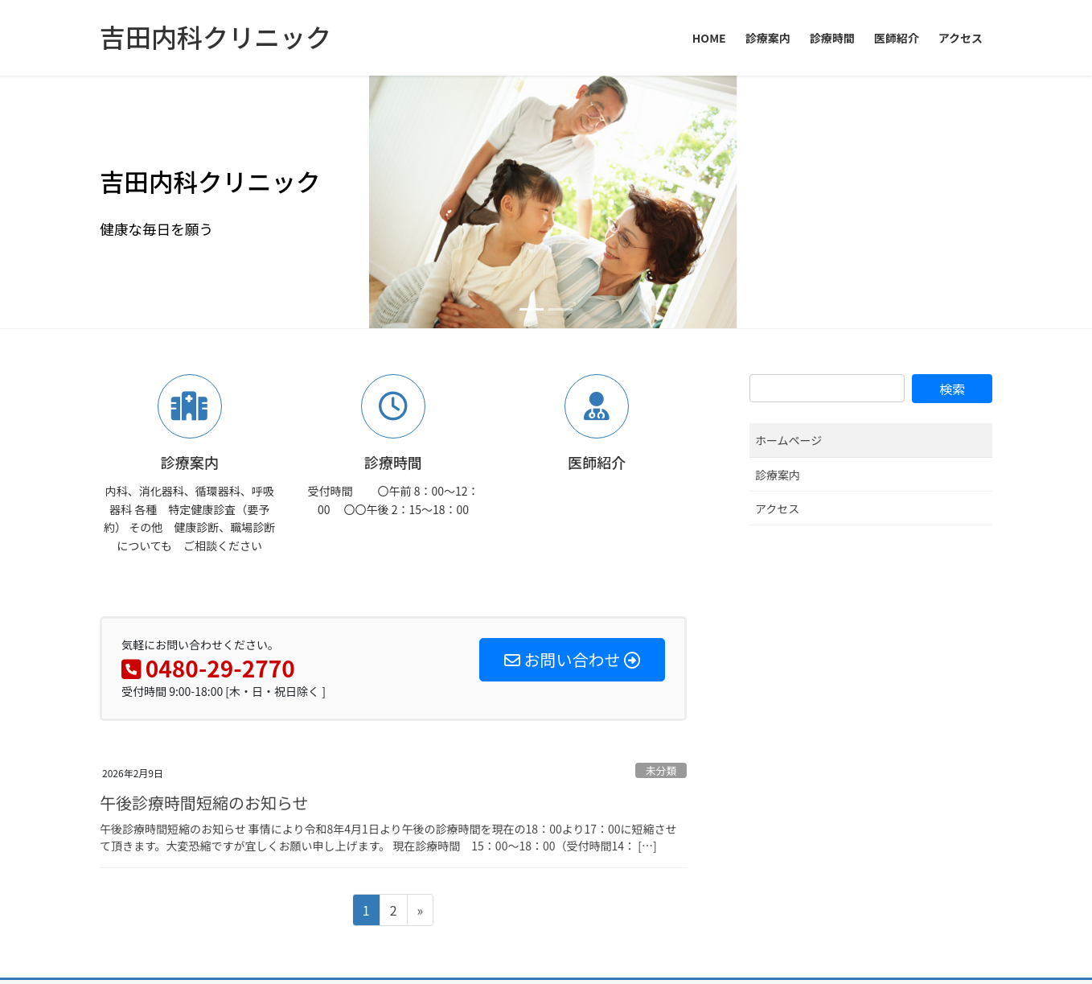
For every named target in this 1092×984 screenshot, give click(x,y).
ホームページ (788, 187)
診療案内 (777, 221)
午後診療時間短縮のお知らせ (204, 549)
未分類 (661, 517)
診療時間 (258, 746)
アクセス (777, 255)
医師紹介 (326, 746)
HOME (128, 746)
